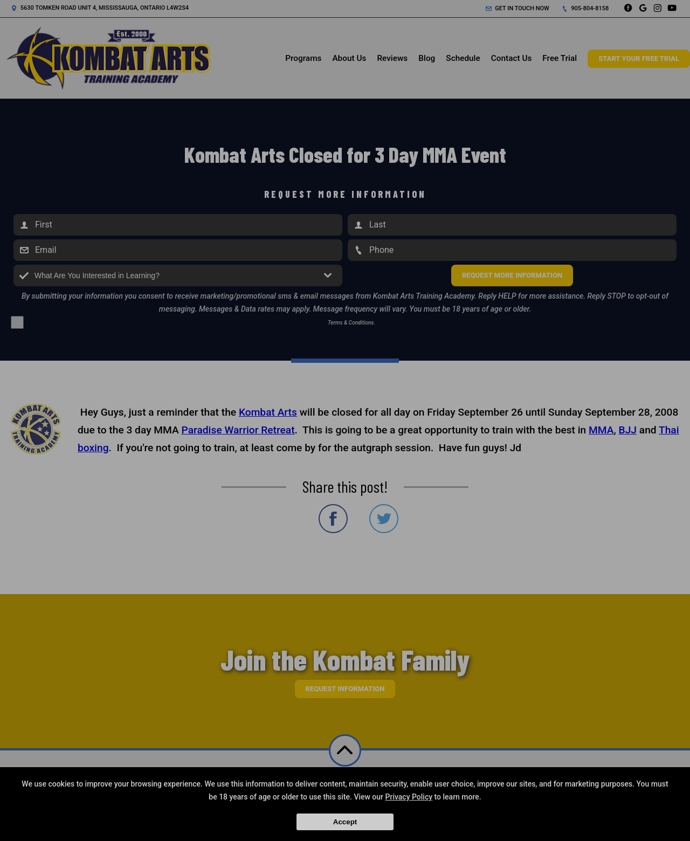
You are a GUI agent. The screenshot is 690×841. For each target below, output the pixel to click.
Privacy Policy (409, 796)
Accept (345, 822)
